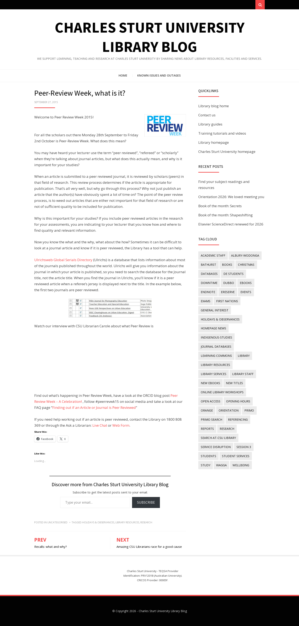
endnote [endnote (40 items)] (208, 292)
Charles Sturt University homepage (226, 151)
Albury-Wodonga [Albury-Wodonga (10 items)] (245, 255)
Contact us (207, 115)
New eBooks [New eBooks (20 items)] (237, 374)
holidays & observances (98, 522)
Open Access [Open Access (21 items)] (210, 401)
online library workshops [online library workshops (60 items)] (222, 392)
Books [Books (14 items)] (227, 265)
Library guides (210, 124)
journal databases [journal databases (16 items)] (216, 346)
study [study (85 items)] (205, 464)
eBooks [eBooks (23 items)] (246, 283)
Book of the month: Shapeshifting (225, 215)
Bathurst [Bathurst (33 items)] (208, 265)
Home (123, 76)
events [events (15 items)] (245, 292)
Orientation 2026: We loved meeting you (231, 196)
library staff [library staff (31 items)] (211, 374)
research (146, 522)
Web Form (120, 425)
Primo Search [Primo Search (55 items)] (211, 419)
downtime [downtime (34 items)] (209, 283)
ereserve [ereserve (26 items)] (228, 292)
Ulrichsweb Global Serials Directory (63, 260)
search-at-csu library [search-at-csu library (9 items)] (218, 437)
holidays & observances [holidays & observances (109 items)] (220, 319)
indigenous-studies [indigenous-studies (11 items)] (216, 337)
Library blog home (213, 106)
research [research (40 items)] (227, 428)
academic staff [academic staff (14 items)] (213, 255)
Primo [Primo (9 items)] (249, 410)
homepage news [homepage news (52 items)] (213, 328)
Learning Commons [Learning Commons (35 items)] (216, 355)
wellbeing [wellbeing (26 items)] (241, 464)
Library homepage (213, 142)
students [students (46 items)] (208, 455)
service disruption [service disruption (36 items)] (216, 446)
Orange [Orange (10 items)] (207, 410)
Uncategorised (57, 522)
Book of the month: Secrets (220, 205)
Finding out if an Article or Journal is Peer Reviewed (94, 407)
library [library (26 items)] (244, 355)
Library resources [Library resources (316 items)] (215, 365)
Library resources (127, 522)
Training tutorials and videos (222, 133)
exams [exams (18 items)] (205, 301)
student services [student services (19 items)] (235, 455)
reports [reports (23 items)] (207, 428)
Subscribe (146, 502)
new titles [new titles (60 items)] (209, 383)
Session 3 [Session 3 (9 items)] (244, 446)
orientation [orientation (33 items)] (229, 410)
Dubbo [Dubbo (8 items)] (228, 283)
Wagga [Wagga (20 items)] (221, 464)
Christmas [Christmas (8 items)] (246, 265)
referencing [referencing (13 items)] (238, 419)
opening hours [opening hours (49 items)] (238, 401)
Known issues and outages (159, 76)
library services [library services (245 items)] (248, 365)
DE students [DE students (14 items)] (233, 274)
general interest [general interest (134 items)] (214, 310)
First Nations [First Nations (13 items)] (227, 301)
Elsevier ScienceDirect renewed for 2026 (230, 224)
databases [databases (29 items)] (209, 274)
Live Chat (99, 425)
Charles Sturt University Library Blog (163, 611)
